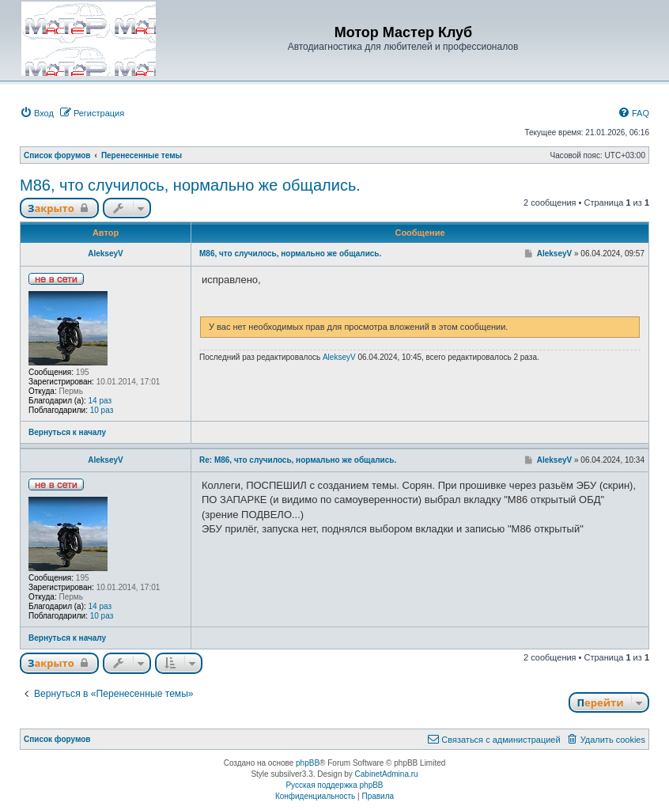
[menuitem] (37, 113)
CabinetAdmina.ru (386, 774)
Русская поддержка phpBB (334, 785)
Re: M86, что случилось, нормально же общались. (297, 460)
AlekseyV (105, 253)
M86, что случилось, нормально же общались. (190, 185)
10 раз (102, 410)
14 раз (100, 400)
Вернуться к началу (67, 432)
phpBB (307, 763)
